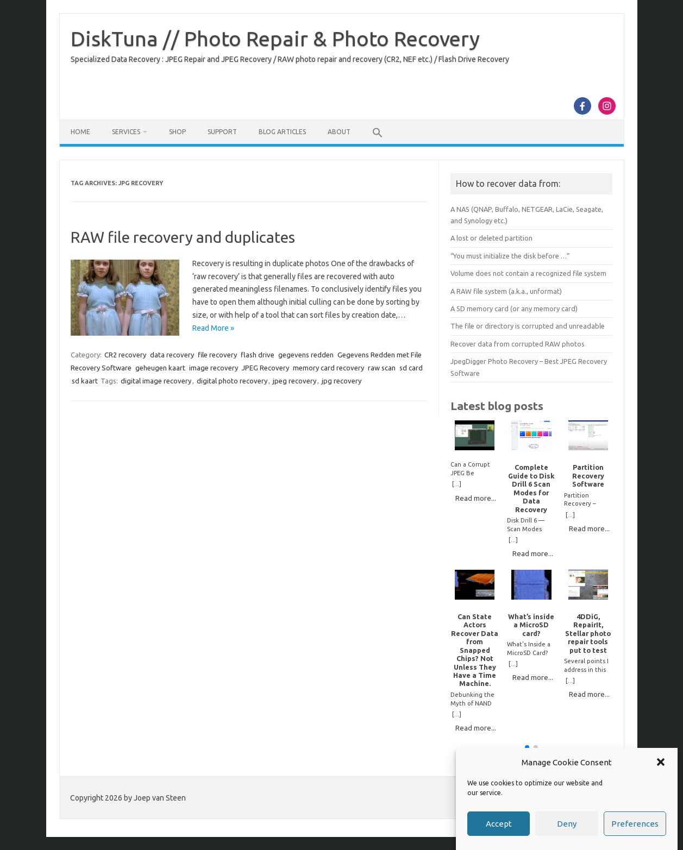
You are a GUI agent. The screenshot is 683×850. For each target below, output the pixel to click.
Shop (177, 131)
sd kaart (85, 381)
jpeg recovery (294, 381)
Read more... (475, 498)
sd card (411, 368)
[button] (660, 763)
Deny (567, 824)
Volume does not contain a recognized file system (528, 273)
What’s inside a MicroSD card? (531, 625)
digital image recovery (156, 381)
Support (222, 131)
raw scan (382, 368)
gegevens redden (306, 354)
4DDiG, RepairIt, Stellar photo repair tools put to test (588, 633)
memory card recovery (328, 368)
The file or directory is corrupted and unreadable (527, 326)
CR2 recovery (125, 354)
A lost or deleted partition (491, 238)
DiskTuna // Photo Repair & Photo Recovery (275, 38)
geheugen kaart (160, 368)
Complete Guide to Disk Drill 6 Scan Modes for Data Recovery (531, 488)
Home (80, 131)
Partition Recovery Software (588, 475)
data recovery (172, 354)
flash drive (257, 354)
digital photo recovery (232, 381)
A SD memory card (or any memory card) (514, 308)
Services (126, 131)
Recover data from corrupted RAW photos (517, 344)
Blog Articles (282, 131)
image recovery (213, 368)
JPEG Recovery (265, 368)
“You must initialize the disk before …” (510, 256)
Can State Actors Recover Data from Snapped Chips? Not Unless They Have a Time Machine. (474, 650)
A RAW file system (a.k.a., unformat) (506, 291)
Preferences (635, 824)
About (339, 131)
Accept (499, 824)
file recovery (217, 354)
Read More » (213, 328)
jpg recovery (341, 381)
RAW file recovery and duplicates (183, 237)
